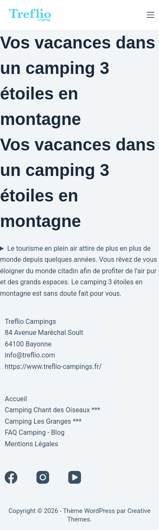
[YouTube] (74, 477)
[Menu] (150, 15)
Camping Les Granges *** (43, 421)
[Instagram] (42, 477)
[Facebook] (11, 477)
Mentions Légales (31, 444)
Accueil (16, 399)
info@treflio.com (30, 355)
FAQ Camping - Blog (34, 432)
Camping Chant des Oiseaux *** (52, 410)
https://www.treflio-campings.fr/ (53, 367)
